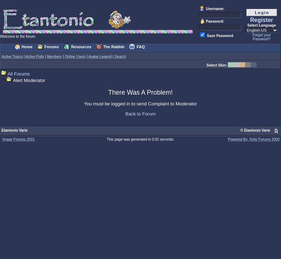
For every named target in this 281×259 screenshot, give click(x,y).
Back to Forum (140, 114)
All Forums (19, 74)
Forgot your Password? (261, 37)
